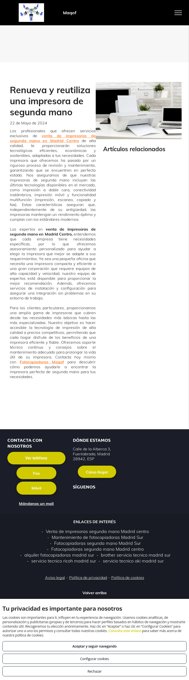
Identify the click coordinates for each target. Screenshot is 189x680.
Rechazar (94, 671)
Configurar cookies (94, 658)
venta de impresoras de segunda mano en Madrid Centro (53, 138)
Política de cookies (127, 577)
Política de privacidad (88, 577)
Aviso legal (55, 577)
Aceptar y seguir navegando (94, 646)
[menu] (178, 12)
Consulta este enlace (124, 630)
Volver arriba (94, 592)
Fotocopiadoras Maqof (42, 361)
